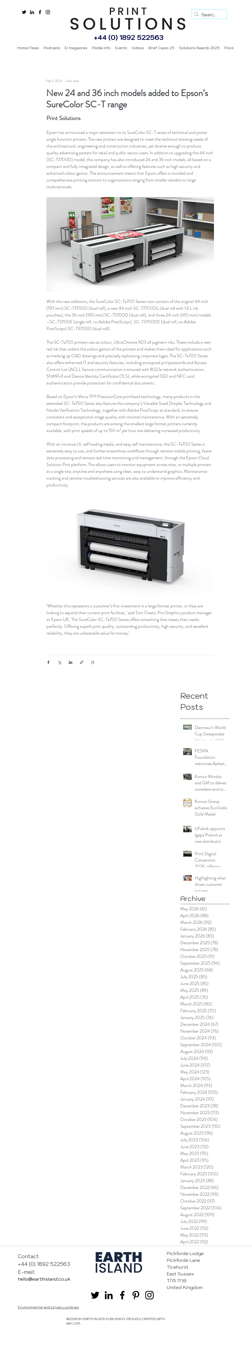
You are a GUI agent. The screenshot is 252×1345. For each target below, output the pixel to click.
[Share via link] (81, 662)
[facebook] (40, 12)
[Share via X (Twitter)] (59, 662)
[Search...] (209, 15)
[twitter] (24, 12)
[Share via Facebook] (48, 662)
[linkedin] (32, 12)
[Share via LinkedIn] (70, 662)
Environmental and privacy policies (48, 1307)
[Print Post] (93, 662)
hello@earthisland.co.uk (44, 1279)
